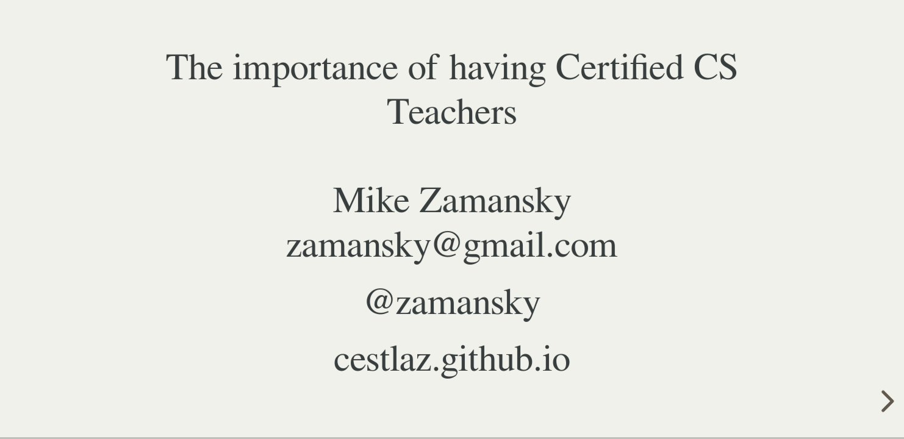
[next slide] (886, 401)
